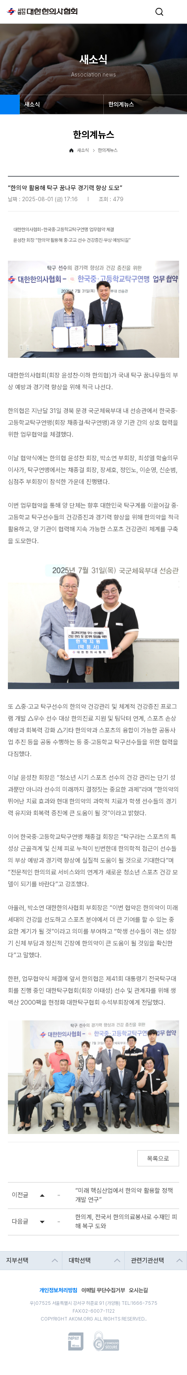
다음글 (20, 1221)
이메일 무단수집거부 (103, 1289)
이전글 (20, 1195)
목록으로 (158, 1158)
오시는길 (138, 1289)
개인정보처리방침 (58, 1289)
